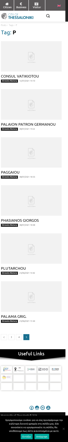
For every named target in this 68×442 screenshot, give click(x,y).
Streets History (9, 81)
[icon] (31, 410)
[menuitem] (59, 6)
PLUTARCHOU (13, 268)
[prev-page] (4, 337)
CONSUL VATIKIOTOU (20, 76)
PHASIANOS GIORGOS (20, 220)
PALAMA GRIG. (13, 316)
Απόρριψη (41, 436)
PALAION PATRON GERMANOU (28, 124)
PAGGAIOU (10, 172)
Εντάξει (26, 436)
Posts (3, 25)
